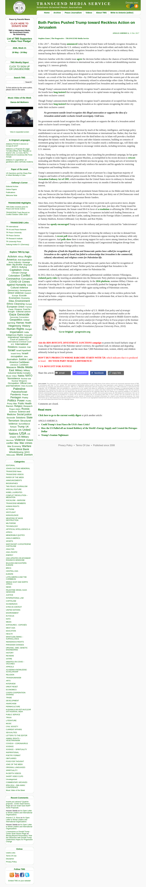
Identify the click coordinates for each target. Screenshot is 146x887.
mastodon (82, 373)
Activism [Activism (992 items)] (12, 256)
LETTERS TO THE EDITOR (16, 736)
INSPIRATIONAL (12, 752)
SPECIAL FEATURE (14, 489)
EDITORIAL (10, 465)
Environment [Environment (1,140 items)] (22, 301)
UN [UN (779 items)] (19, 430)
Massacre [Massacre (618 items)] (11, 367)
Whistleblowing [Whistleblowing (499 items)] (16, 452)
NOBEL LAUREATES (14, 492)
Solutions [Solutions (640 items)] (20, 417)
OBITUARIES (11, 758)
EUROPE (9, 574)
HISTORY (10, 653)
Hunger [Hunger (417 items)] (28, 329)
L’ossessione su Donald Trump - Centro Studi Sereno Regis (18, 833)
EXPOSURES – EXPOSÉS (16, 625)
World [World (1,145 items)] (19, 454)
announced (72, 44)
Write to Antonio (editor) (121, 13)
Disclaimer (10, 859)
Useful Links (10, 853)
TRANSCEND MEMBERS (16, 503)
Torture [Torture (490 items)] (13, 426)
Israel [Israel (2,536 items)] (11, 350)
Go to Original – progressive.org (74, 332)
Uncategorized (11, 779)
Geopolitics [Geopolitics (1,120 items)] (16, 319)
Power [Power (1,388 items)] (21, 400)
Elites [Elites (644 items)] (11, 301)
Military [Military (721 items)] (19, 370)
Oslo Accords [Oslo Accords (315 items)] (27, 386)
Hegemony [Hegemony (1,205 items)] (14, 325)
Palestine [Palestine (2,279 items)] (19, 388)
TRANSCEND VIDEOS (15, 474)
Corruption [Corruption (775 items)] (26, 278)
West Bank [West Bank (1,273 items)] (22, 449)
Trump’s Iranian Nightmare (55, 435)
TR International (12, 227)
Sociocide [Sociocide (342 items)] (11, 418)
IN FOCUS (10, 616)
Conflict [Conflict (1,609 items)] (25, 275)
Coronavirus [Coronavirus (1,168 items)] (13, 278)
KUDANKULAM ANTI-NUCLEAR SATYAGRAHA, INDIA (18, 711)
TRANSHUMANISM (13, 678)
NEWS (8, 587)
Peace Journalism (73, 13)
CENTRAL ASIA (12, 571)
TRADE (9, 698)
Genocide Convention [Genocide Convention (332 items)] (19, 317)
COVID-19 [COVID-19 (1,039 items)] (15, 281)
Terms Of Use (11, 856)
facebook (99, 373)
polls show (66, 239)
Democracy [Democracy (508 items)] (13, 290)
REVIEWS (10, 656)
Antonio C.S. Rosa (13, 818)
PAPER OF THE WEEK (15, 477)
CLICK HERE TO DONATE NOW (19, 24)
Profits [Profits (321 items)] (28, 401)
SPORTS (9, 541)
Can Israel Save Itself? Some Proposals (18, 807)
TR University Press (13, 242)
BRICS (8, 568)
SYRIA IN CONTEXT (14, 607)
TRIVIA (9, 718)
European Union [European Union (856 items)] (16, 306)
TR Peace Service (13, 236)
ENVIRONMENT (12, 613)
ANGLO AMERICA (13, 538)
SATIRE (9, 659)
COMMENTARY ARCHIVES (16, 782)
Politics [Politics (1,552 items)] (11, 400)
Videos (89, 13)
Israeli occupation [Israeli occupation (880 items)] (19, 355)
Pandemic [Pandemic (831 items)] (15, 394)
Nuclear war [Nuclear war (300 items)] (26, 379)
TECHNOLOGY (12, 526)
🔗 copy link (115, 373)
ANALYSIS (10, 549)
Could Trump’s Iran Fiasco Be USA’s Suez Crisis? (65, 424)
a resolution (103, 209)
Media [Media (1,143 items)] (20, 367)
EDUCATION (11, 631)
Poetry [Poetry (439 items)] (25, 397)
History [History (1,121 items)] (26, 325)
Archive (57, 13)
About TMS (101, 13)
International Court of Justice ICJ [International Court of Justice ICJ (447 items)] (20, 338)
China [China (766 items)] (26, 270)
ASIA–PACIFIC (11, 552)
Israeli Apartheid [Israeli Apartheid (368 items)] (23, 350)
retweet (131, 158)
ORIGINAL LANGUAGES (15, 767)
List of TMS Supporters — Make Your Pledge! (19, 39)
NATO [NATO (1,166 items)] (28, 375)
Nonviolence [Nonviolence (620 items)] (14, 378)
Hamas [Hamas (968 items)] (20, 322)
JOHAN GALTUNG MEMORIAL (18, 468)
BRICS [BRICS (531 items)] (15, 267)
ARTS (8, 681)
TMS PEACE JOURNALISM (16, 486)
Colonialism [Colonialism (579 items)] (14, 275)
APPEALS (10, 667)
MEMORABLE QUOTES (15, 535)
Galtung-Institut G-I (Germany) (17, 245)
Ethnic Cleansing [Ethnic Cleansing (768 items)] (16, 303)
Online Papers (11, 189)
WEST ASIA (10, 628)
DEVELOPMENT (12, 701)
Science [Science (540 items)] (13, 411)
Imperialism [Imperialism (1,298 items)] (16, 332)
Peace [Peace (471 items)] (25, 394)
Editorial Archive (12, 186)
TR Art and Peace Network (16, 230)
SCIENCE (10, 746)
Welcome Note (11, 195)
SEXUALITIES (11, 733)
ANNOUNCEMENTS (14, 480)
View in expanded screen (19, 132)
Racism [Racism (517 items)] (9, 406)
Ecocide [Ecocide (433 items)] (23, 295)
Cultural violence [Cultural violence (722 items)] (19, 287)
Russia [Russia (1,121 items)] (25, 408)
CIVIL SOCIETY (12, 727)
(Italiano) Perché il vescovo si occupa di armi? (17, 145)
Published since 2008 (104, 445)
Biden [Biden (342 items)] (8, 264)
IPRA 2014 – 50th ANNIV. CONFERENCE (15, 786)
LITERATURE (11, 721)
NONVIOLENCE (12, 515)
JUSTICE (9, 595)
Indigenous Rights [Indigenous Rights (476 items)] (14, 335)
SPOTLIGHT (11, 512)
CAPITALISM (11, 601)
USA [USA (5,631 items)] (22, 433)
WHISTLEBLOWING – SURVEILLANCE (14, 638)
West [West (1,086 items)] (12, 449)
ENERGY (9, 555)
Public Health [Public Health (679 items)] (25, 403)
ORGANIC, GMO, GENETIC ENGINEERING (17, 649)
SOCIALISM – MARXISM (15, 500)
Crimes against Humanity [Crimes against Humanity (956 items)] (18, 283)
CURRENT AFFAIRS (14, 730)
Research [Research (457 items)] (27, 406)
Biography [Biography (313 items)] (28, 265)
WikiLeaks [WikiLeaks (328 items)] (10, 455)
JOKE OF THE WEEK (14, 764)
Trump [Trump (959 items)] (21, 426)
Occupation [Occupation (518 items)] (13, 383)
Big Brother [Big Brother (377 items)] (17, 264)
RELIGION (10, 675)
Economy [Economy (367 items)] (25, 298)
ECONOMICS (11, 690)
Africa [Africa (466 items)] (20, 256)
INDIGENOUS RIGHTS (15, 642)
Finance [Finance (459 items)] (18, 309)
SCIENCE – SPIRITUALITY (16, 749)
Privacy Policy (11, 862)
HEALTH (9, 634)
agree (79, 59)
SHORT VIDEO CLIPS (14, 776)
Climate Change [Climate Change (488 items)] (19, 272)
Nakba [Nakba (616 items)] (21, 376)
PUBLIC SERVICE (13, 715)
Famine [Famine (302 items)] (28, 307)
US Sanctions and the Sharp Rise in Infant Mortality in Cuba (19, 174)
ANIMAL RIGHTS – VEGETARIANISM (13, 740)
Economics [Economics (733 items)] (14, 298)
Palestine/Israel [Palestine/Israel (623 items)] (19, 391)
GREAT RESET (12, 687)
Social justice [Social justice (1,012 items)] (24, 414)
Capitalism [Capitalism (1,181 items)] (16, 269)
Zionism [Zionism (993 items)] (28, 454)
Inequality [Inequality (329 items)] (28, 335)
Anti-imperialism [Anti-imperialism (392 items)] (25, 260)
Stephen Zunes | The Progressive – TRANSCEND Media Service (63, 38)
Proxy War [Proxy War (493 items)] (12, 403)
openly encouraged (59, 224)
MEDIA (8, 622)
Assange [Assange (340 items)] (26, 262)
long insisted (60, 92)
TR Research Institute (14, 239)
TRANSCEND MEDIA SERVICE (74, 3)
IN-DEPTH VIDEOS (13, 773)
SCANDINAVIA (11, 604)
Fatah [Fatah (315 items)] (11, 309)
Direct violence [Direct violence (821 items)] (16, 293)
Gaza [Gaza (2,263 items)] (12, 314)
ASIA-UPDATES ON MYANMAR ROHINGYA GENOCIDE (18, 559)
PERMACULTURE (13, 707)
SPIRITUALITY (12, 770)
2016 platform (103, 281)
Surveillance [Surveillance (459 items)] (24, 424)
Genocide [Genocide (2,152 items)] (23, 314)
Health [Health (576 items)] (28, 323)
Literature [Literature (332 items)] (14, 365)
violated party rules (47, 278)
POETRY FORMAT (13, 755)
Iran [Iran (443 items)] (29, 347)
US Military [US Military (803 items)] (23, 436)
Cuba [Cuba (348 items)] (29, 285)
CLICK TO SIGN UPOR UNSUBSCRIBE (19, 67)
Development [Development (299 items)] (25, 290)
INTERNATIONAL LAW (15, 598)
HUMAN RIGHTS (12, 506)
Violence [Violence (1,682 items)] (20, 439)
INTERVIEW (10, 684)
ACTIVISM (10, 509)
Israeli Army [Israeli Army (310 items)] (16, 353)
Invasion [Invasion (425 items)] (22, 347)
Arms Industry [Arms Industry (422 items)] (15, 262)
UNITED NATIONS (13, 610)
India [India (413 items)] (26, 332)
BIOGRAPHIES (12, 483)
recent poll (62, 236)
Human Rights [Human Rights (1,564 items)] (15, 328)
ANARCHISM (11, 704)
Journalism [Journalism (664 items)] (12, 359)
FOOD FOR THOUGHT (15, 761)
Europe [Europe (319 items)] (29, 304)
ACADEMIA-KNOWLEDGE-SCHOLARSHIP (16, 671)
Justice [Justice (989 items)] (23, 359)
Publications (10, 192)
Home (47, 13)
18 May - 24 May (19, 52)
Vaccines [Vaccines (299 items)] (10, 440)
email (61, 373)
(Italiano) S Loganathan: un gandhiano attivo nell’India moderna (19, 161)
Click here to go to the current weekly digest (59, 415)
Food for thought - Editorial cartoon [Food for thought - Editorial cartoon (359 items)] (19, 310)
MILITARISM (11, 523)
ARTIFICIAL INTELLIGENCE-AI (18, 529)
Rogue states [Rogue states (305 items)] (15, 409)
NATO (8, 619)
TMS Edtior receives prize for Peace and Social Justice (17, 208)
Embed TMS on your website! (19, 881)
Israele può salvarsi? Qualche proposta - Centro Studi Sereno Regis (18, 804)
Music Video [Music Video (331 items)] (11, 376)
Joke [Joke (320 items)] (26, 356)
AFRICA (9, 532)
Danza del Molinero (19, 102)
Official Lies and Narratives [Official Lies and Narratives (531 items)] (18, 384)
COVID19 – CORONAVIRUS (17, 744)
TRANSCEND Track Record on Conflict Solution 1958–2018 (18, 214)
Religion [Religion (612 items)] (18, 406)
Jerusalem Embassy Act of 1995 (53, 179)
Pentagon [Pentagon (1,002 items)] (15, 397)
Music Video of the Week (15, 790)
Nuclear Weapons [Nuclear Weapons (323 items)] (19, 381)
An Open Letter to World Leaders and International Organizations (19, 813)
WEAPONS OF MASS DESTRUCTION (14, 519)
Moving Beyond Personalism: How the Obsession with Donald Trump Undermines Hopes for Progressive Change (19, 839)
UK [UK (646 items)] (27, 426)
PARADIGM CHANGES (15, 645)
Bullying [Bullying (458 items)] (23, 267)
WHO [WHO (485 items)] (27, 452)
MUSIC (9, 724)
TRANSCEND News (13, 471)
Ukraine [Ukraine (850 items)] (13, 430)
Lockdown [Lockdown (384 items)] (23, 365)
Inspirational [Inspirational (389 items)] (13, 337)
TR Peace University (14, 233)
